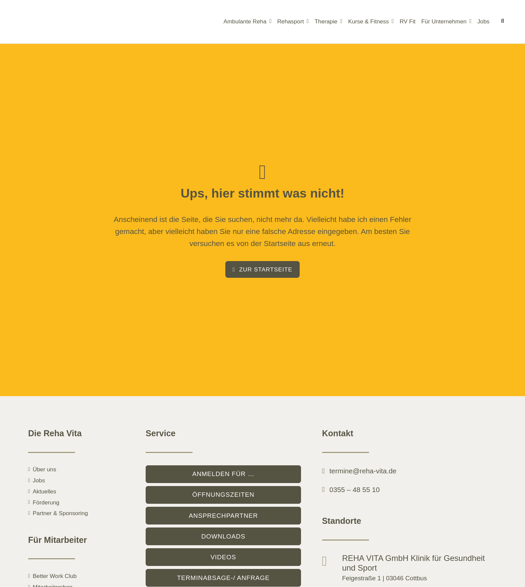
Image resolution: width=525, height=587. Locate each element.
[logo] (66, 9)
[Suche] (502, 22)
